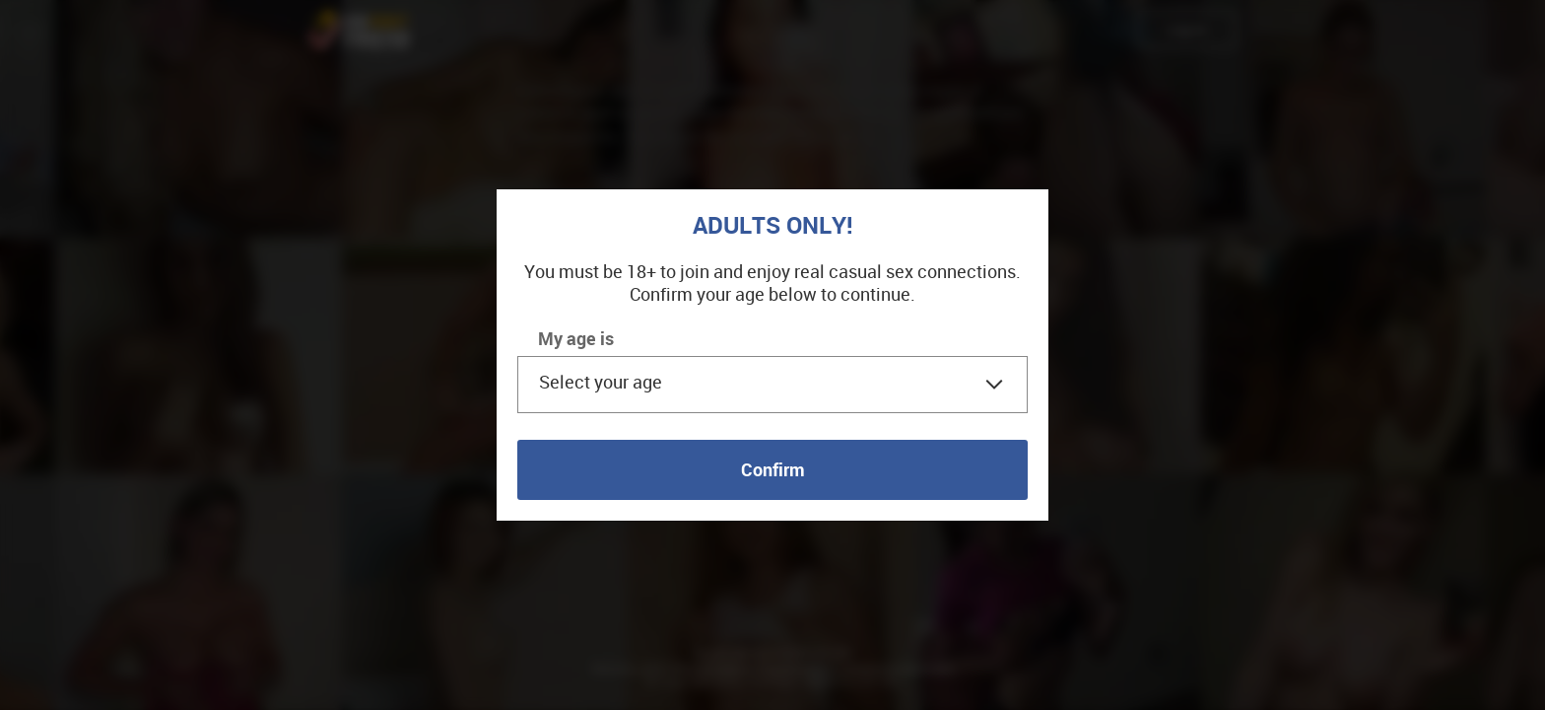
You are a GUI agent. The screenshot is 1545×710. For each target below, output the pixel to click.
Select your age (600, 381)
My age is (576, 338)
